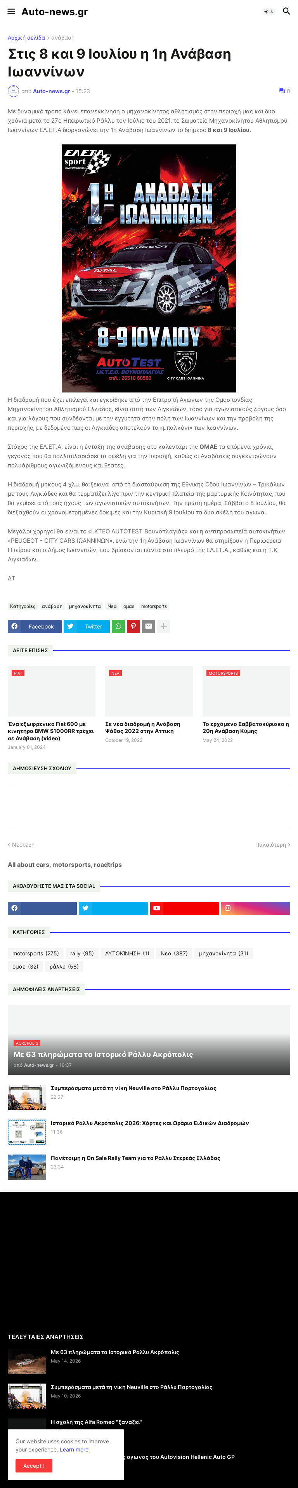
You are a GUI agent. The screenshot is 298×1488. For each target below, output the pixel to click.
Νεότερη (23, 844)
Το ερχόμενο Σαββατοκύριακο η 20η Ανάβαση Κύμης (246, 727)
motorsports (154, 606)
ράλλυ (64, 967)
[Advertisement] (73, 1261)
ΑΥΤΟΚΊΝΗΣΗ (127, 953)
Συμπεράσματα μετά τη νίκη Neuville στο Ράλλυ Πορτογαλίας (134, 1088)
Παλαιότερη (270, 844)
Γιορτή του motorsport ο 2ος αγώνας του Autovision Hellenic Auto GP (143, 1456)
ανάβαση (62, 38)
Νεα (112, 606)
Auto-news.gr (54, 11)
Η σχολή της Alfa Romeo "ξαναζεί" (96, 1422)
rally (82, 953)
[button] (10, 11)
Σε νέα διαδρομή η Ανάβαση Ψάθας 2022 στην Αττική (142, 727)
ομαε (129, 606)
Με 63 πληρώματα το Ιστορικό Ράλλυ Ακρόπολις (115, 1352)
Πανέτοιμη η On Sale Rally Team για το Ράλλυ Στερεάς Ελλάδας (135, 1158)
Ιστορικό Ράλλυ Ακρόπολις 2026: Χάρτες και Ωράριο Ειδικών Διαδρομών (150, 1123)
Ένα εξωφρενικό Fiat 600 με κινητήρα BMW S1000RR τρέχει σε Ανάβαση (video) (51, 731)
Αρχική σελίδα (26, 38)
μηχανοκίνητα (85, 606)
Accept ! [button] (34, 1465)
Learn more (74, 1449)
